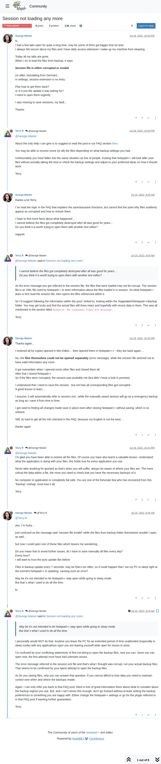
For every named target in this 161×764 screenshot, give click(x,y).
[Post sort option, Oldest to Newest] (132, 26)
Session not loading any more (64, 260)
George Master (23, 35)
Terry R (19, 130)
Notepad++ (93, 732)
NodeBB (77, 738)
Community (38, 6)
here (115, 143)
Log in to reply (146, 25)
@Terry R (40, 513)
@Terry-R (21, 518)
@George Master (36, 131)
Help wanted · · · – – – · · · (17, 25)
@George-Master (26, 136)
